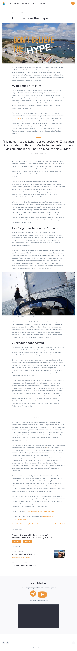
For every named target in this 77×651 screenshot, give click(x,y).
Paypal (27, 541)
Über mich (25, 3)
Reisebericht (35, 524)
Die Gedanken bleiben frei (24, 565)
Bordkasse (41, 3)
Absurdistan (16, 524)
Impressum (43, 647)
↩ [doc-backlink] (53, 511)
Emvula (33, 3)
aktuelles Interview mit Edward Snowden (38, 511)
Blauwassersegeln (25, 524)
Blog (9, 3)
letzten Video (16, 118)
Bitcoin (16, 541)
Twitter (57, 524)
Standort (16, 3)
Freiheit (15, 569)
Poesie (20, 569)
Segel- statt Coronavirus (23, 554)
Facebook (62, 524)
